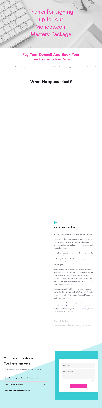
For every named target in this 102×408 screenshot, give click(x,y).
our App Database (81, 309)
